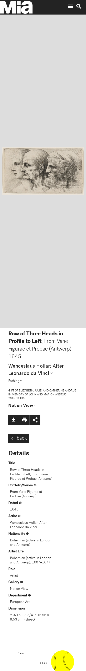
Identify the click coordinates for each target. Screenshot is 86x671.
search (79, 6)
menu (70, 6)
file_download (13, 420)
